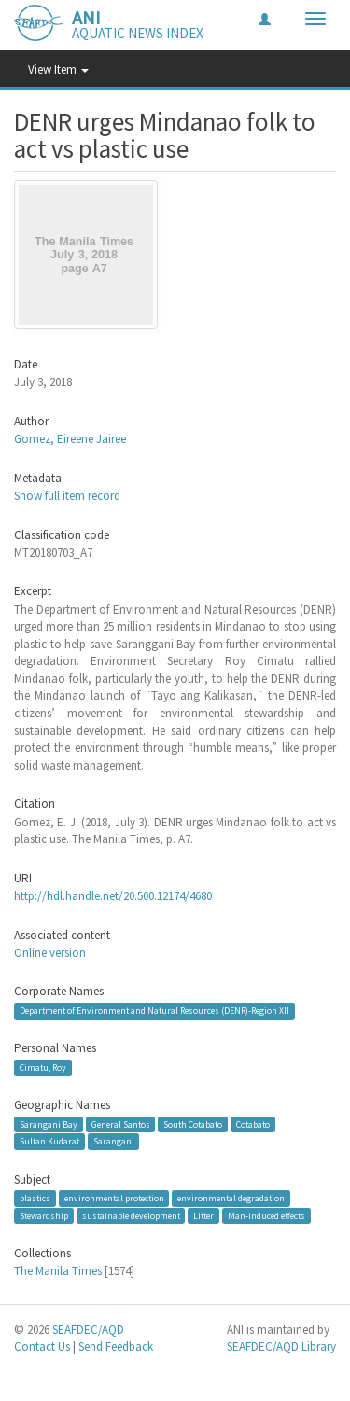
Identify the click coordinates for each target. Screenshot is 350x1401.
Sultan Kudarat (49, 1141)
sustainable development (131, 1215)
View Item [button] (58, 69)
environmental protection (114, 1198)
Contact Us (42, 1346)
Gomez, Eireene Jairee (70, 439)
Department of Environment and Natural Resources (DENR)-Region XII (154, 1011)
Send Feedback (115, 1346)
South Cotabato (192, 1123)
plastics (35, 1198)
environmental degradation (231, 1198)
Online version (50, 953)
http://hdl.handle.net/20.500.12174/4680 (113, 896)
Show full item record (67, 496)
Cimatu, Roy (43, 1067)
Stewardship (44, 1215)
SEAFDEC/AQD (88, 1330)
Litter (203, 1215)
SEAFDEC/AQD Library (281, 1346)
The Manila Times (58, 1271)
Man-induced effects (266, 1215)
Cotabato (253, 1123)
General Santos (120, 1123)
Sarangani (113, 1141)
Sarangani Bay (48, 1123)
